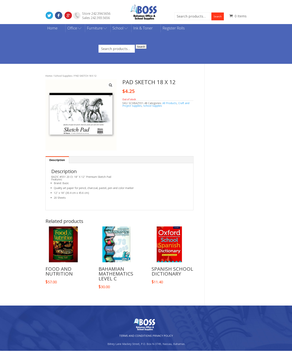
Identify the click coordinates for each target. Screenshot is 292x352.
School (117, 29)
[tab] (57, 160)
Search (218, 16)
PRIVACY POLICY (163, 337)
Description (57, 161)
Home (52, 29)
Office (72, 29)
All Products (169, 104)
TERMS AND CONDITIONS (135, 337)
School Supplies (63, 76)
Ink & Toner (143, 29)
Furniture (95, 29)
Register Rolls (174, 29)
